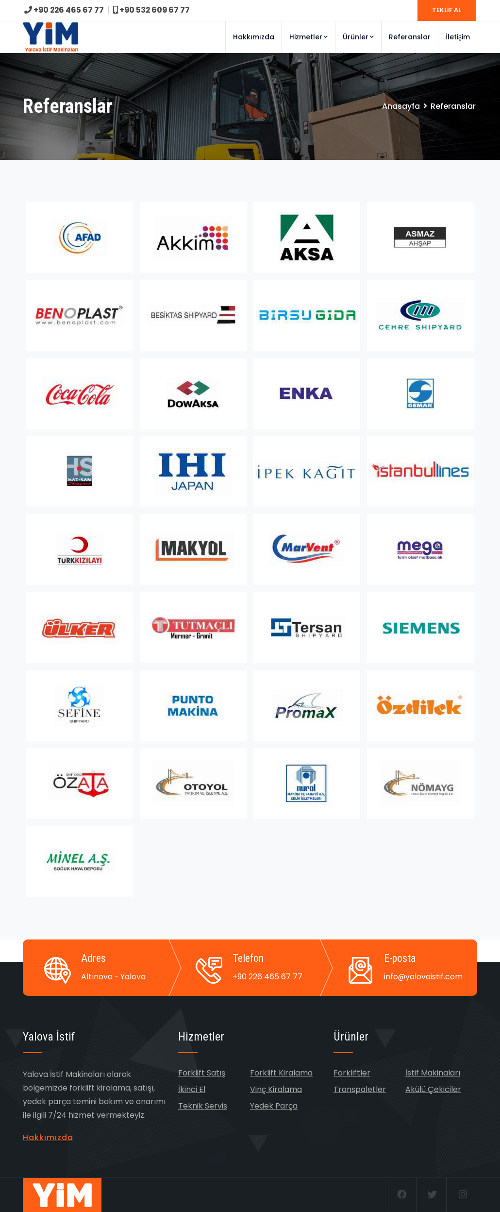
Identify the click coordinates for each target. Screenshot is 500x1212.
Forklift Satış (201, 1072)
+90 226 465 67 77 (64, 10)
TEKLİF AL (446, 10)
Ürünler (358, 37)
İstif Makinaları (432, 1072)
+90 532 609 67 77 (154, 10)
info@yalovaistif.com (423, 976)
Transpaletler (359, 1089)
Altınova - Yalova (113, 976)
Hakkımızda (253, 37)
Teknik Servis (202, 1105)
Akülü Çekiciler (433, 1089)
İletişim (458, 37)
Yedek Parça (274, 1105)
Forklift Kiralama (281, 1072)
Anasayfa (401, 106)
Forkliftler (351, 1072)
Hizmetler (308, 37)
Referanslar (410, 37)
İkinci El (191, 1089)
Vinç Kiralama (276, 1089)
